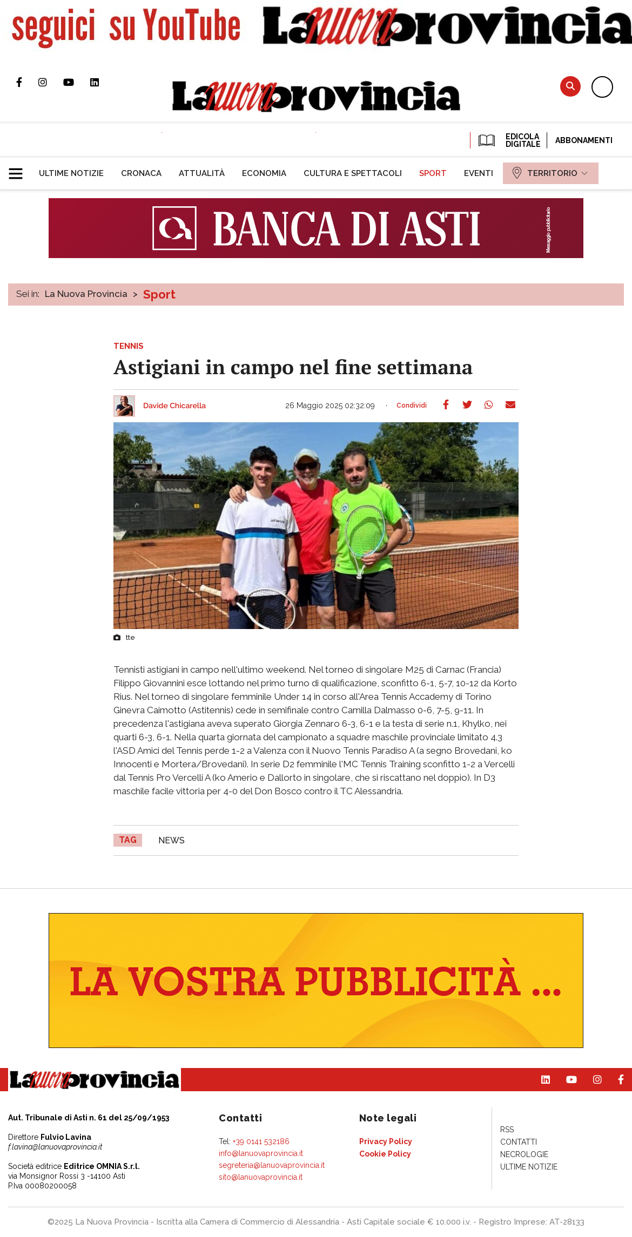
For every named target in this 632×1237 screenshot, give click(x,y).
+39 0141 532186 (261, 1141)
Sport (159, 294)
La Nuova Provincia (86, 293)
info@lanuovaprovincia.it (261, 1153)
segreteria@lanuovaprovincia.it (272, 1165)
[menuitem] (71, 173)
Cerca (570, 86)
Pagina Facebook (27, 82)
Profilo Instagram (50, 82)
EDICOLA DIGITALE (509, 140)
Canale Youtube (76, 82)
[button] (19, 169)
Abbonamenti (584, 140)
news (171, 840)
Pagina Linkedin (102, 82)
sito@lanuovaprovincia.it (260, 1177)
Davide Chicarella (174, 406)
